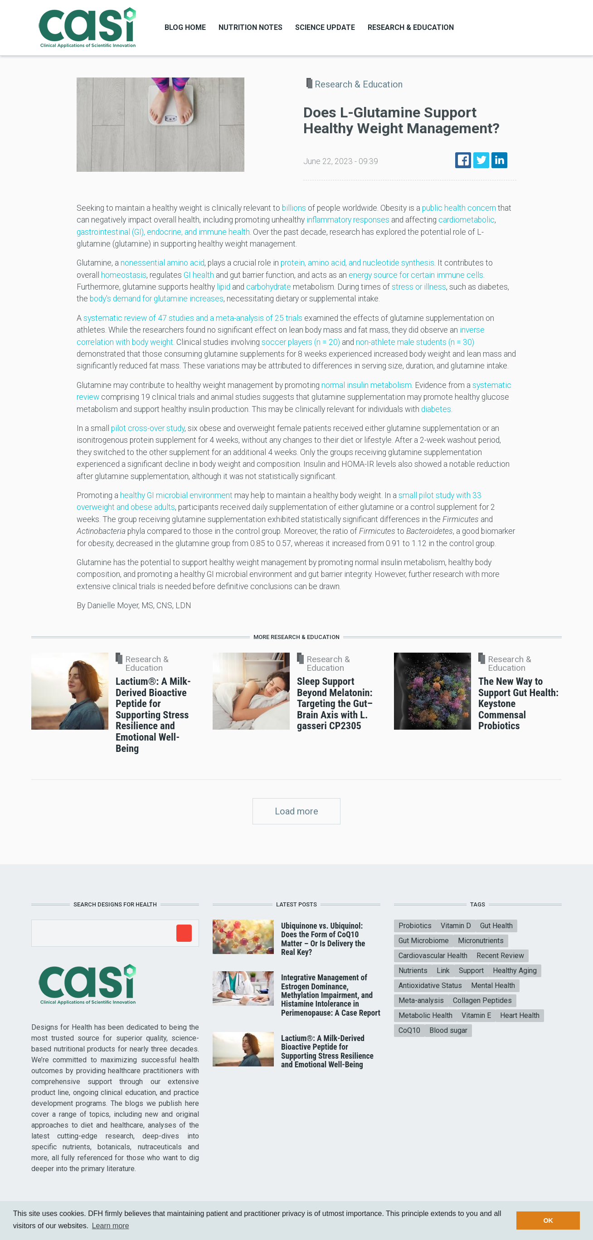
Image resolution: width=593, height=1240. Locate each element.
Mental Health (493, 985)
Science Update (325, 27)
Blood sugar (448, 1030)
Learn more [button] (110, 1226)
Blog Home (185, 27)
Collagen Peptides (482, 1000)
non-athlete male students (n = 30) (415, 342)
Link (443, 970)
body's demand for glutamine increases (157, 298)
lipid (223, 286)
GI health (199, 275)
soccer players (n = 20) (301, 342)
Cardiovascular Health (433, 955)
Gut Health (496, 925)
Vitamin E (476, 1015)
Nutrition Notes (250, 27)
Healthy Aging (515, 970)
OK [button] (548, 1220)
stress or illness (419, 286)
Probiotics (415, 925)
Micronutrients (481, 940)
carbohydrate (268, 286)
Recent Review (500, 955)
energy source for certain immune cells (416, 275)
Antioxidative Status (430, 985)
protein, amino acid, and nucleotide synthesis (357, 262)
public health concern (459, 208)
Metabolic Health (425, 1015)
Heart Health (520, 1015)
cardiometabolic (466, 219)
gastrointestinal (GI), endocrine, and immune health (163, 232)
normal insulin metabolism (366, 385)
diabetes (436, 409)
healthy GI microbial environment (176, 495)
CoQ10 (409, 1030)
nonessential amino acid (162, 262)
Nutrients (413, 970)
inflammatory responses (347, 219)
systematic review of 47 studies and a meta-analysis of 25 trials (192, 318)
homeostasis (123, 275)
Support (471, 970)
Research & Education (411, 27)
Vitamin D (456, 925)
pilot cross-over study (148, 428)
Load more (296, 811)
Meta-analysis (421, 1000)
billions (294, 208)
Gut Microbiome (424, 940)
